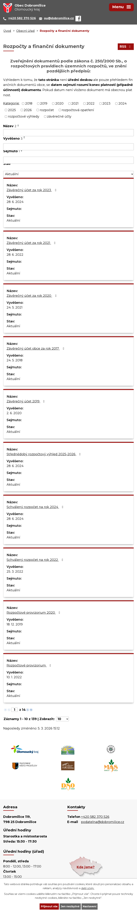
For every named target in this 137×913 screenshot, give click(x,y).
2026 (28, 110)
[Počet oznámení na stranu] (62, 719)
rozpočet (47, 110)
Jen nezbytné (70, 906)
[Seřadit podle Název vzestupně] (18, 124)
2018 (28, 103)
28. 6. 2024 (15, 202)
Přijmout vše (49, 906)
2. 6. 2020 (14, 413)
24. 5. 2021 (14, 307)
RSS (126, 47)
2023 (106, 103)
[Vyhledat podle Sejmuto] (68, 160)
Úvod (7, 31)
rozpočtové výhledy (23, 116)
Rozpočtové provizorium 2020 (34, 613)
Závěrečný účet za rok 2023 (32, 190)
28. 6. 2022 (15, 255)
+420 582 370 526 (95, 817)
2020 (59, 103)
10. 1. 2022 (14, 677)
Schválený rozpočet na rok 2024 (36, 507)
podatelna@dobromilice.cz (102, 822)
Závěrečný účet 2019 (26, 401)
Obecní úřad (25, 31)
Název (9, 126)
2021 (74, 103)
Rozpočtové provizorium (29, 665)
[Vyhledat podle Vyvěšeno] (68, 146)
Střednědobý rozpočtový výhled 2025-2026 (44, 454)
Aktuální (13, 220)
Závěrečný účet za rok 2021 (32, 243)
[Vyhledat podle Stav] (68, 174)
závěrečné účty (59, 116)
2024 (122, 103)
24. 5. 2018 (14, 360)
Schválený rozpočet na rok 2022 (36, 560)
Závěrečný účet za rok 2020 (32, 296)
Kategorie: (11, 103)
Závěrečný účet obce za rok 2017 (36, 349)
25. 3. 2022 (15, 572)
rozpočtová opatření (78, 110)
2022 (91, 103)
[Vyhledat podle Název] (68, 132)
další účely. (87, 888)
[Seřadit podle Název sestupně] (18, 126)
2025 (12, 110)
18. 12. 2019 (15, 624)
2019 (43, 103)
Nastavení (89, 906)
